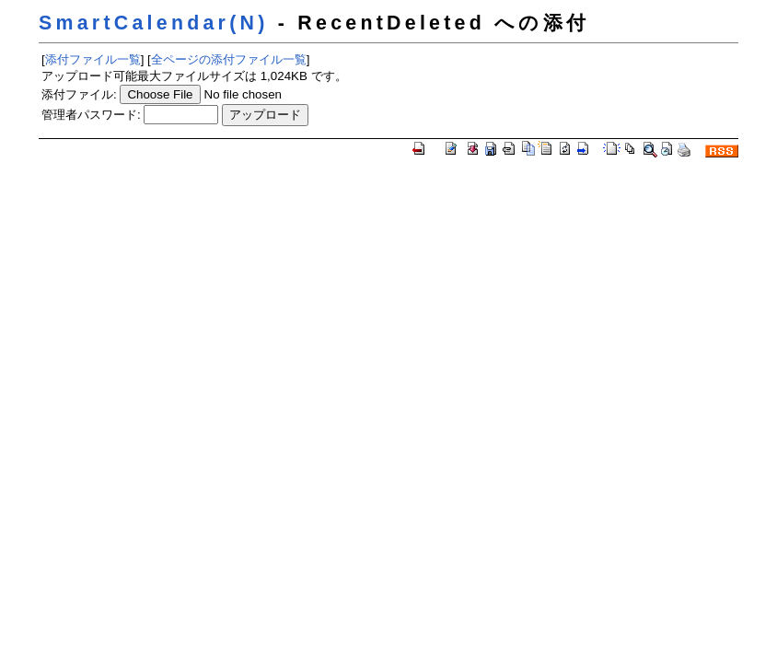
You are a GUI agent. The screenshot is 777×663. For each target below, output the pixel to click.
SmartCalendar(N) (154, 23)
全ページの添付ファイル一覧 (229, 59)
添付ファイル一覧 (93, 59)
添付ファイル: (79, 94)
